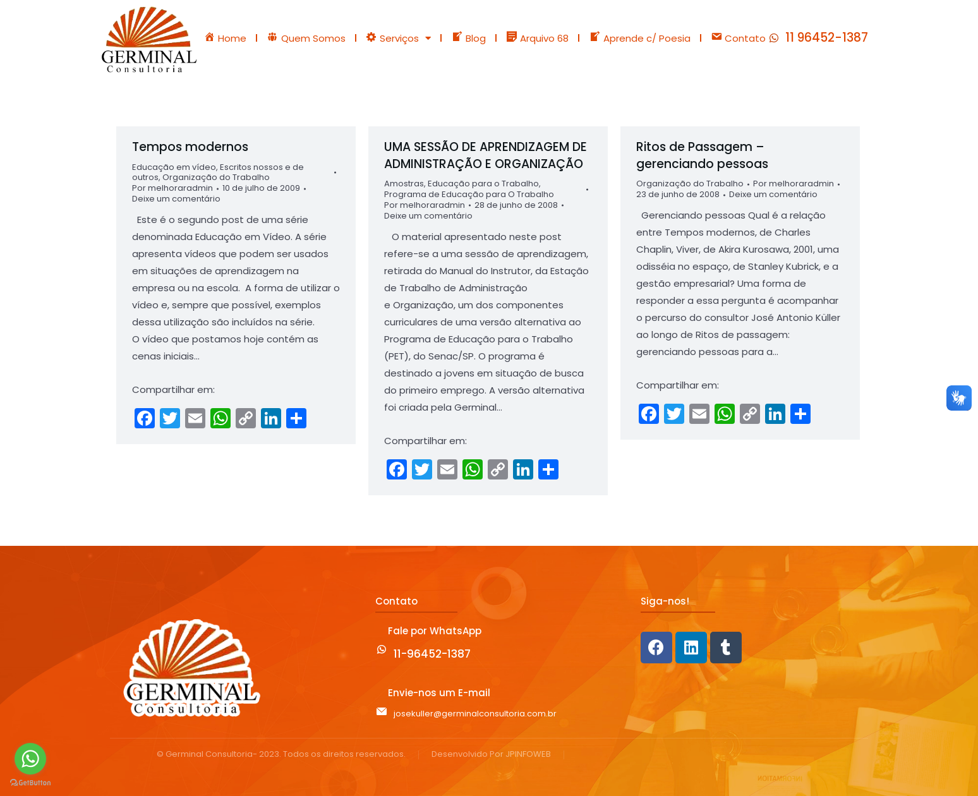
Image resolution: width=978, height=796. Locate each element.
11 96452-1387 (826, 37)
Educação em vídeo (174, 167)
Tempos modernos (190, 146)
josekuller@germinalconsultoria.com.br (475, 714)
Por (172, 188)
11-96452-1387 (432, 653)
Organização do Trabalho (216, 177)
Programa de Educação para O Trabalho (469, 194)
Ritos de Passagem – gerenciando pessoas (702, 155)
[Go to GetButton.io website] (30, 783)
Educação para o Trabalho (483, 184)
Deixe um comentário (176, 199)
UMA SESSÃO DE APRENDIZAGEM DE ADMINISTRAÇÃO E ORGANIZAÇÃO (485, 155)
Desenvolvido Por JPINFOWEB (491, 754)
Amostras (404, 184)
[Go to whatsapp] (30, 759)
